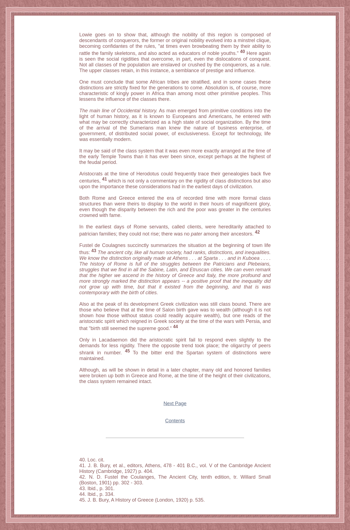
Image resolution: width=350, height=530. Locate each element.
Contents (175, 420)
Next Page (175, 403)
